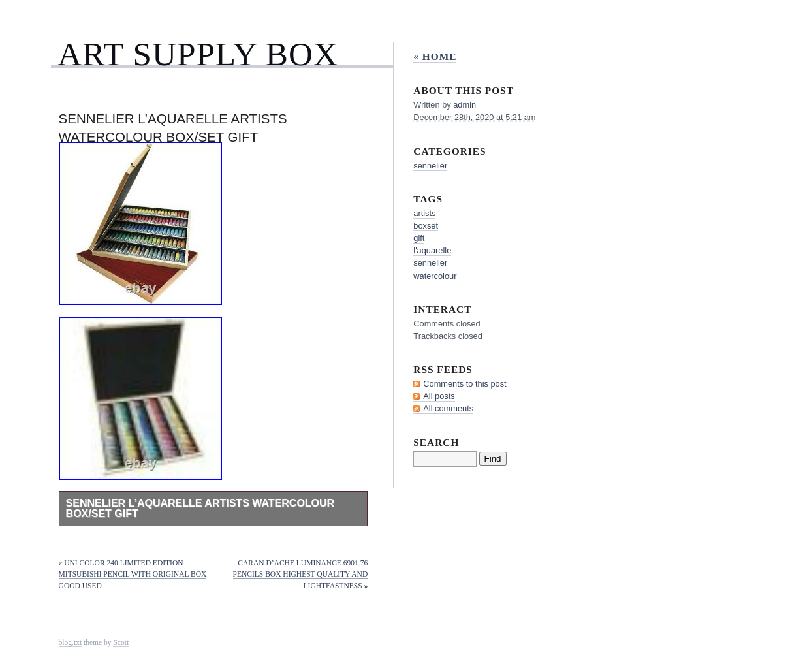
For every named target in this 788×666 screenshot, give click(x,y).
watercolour (434, 276)
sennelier (430, 165)
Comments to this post (464, 383)
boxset (425, 225)
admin (464, 105)
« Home (434, 56)
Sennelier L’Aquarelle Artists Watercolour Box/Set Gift (200, 508)
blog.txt (70, 642)
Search (436, 442)
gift (418, 238)
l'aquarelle (432, 250)
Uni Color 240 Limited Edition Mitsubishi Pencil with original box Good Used (133, 574)
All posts (438, 396)
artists (424, 213)
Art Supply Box (197, 53)
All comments (448, 408)
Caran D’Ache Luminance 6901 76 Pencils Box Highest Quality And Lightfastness (300, 574)
